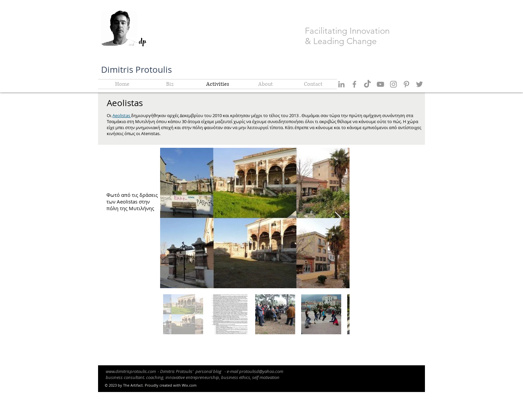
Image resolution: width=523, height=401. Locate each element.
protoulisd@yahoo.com (261, 371)
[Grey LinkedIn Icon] (341, 84)
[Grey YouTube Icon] (380, 84)
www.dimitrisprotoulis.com (131, 371)
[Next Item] (338, 218)
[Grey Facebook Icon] (354, 84)
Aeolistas (121, 115)
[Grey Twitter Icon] (419, 84)
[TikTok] (367, 84)
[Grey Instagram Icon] (393, 84)
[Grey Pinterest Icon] (406, 84)
